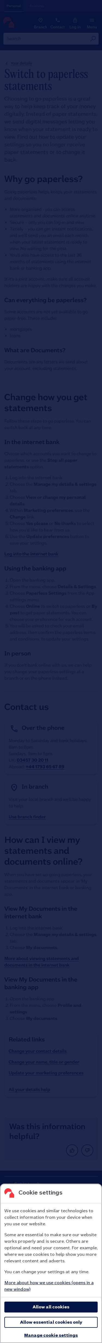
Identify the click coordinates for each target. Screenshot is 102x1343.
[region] (51, 1263)
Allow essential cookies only (51, 1322)
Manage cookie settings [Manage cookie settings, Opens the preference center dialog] (51, 1335)
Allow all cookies (51, 1306)
